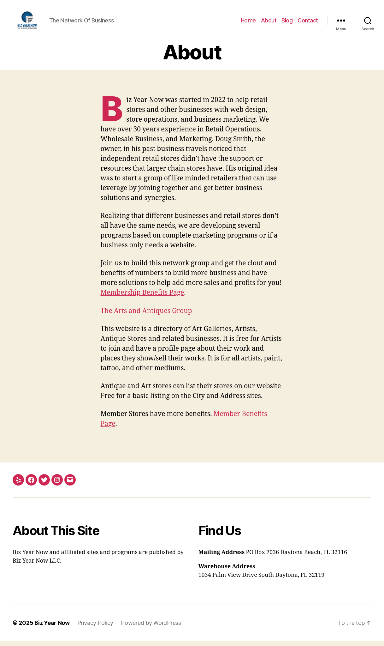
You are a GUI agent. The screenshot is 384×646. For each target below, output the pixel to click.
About (269, 23)
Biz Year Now (52, 628)
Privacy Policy (95, 628)
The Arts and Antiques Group (146, 316)
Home (248, 23)
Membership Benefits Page (142, 298)
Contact (308, 23)
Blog (286, 23)
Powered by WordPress (151, 628)
